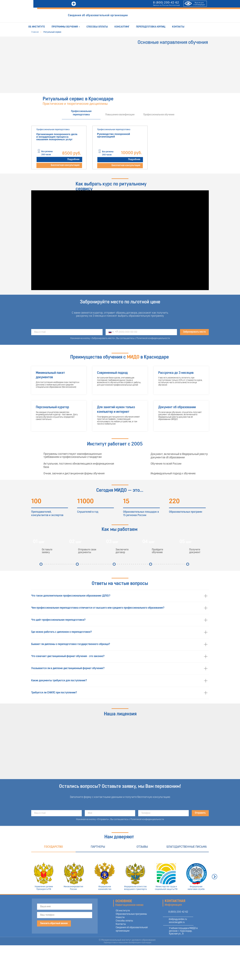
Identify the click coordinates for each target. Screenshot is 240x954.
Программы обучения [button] (65, 27)
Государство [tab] (53, 846)
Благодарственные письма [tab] (187, 846)
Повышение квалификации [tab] (120, 115)
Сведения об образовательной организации (98, 15)
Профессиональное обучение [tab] (158, 115)
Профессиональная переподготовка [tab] (81, 113)
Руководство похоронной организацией (113, 135)
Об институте (36, 27)
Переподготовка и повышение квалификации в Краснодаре (127, 943)
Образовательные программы (131, 914)
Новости (120, 917)
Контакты (178, 27)
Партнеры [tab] (98, 846)
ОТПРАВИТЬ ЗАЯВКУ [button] (147, 16)
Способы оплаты (97, 27)
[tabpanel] (120, 148)
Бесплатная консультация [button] (65, 165)
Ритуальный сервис (52, 32)
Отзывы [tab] (142, 846)
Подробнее (73, 159)
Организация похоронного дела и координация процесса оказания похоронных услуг (56, 137)
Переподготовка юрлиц (150, 27)
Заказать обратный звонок (54, 923)
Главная (35, 32)
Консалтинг (121, 27)
